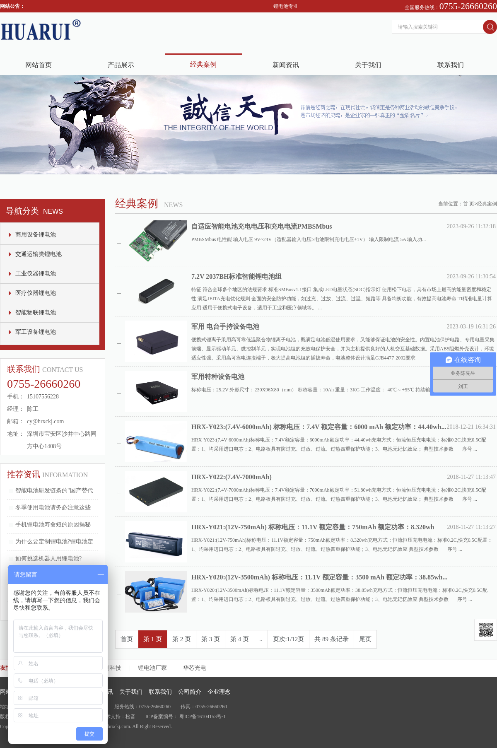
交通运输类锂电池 (38, 254)
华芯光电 (194, 668)
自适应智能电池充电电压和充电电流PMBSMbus (261, 226)
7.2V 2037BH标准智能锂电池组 (236, 276)
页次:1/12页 (288, 639)
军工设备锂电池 (35, 332)
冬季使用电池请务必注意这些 (53, 507)
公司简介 (189, 692)
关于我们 (368, 64)
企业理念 (219, 692)
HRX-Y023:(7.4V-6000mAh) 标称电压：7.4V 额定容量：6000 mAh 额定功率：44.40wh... (318, 426)
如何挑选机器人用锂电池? (48, 558)
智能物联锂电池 (35, 312)
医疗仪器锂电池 (35, 293)
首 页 (468, 204)
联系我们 (450, 64)
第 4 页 (239, 639)
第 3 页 (210, 639)
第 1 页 (152, 639)
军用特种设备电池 (217, 376)
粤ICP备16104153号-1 (202, 716)
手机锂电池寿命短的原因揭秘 (53, 524)
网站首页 (38, 64)
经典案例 (203, 64)
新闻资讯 (286, 64)
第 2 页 (181, 639)
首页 (127, 639)
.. (261, 639)
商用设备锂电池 (35, 235)
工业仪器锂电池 (35, 273)
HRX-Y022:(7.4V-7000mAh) (231, 476)
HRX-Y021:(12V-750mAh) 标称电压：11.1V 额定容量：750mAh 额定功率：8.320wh (312, 527)
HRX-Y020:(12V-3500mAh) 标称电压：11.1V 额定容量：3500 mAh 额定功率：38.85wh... (319, 577)
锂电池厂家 (152, 668)
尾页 (365, 639)
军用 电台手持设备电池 (225, 326)
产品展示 (121, 64)
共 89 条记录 (331, 639)
